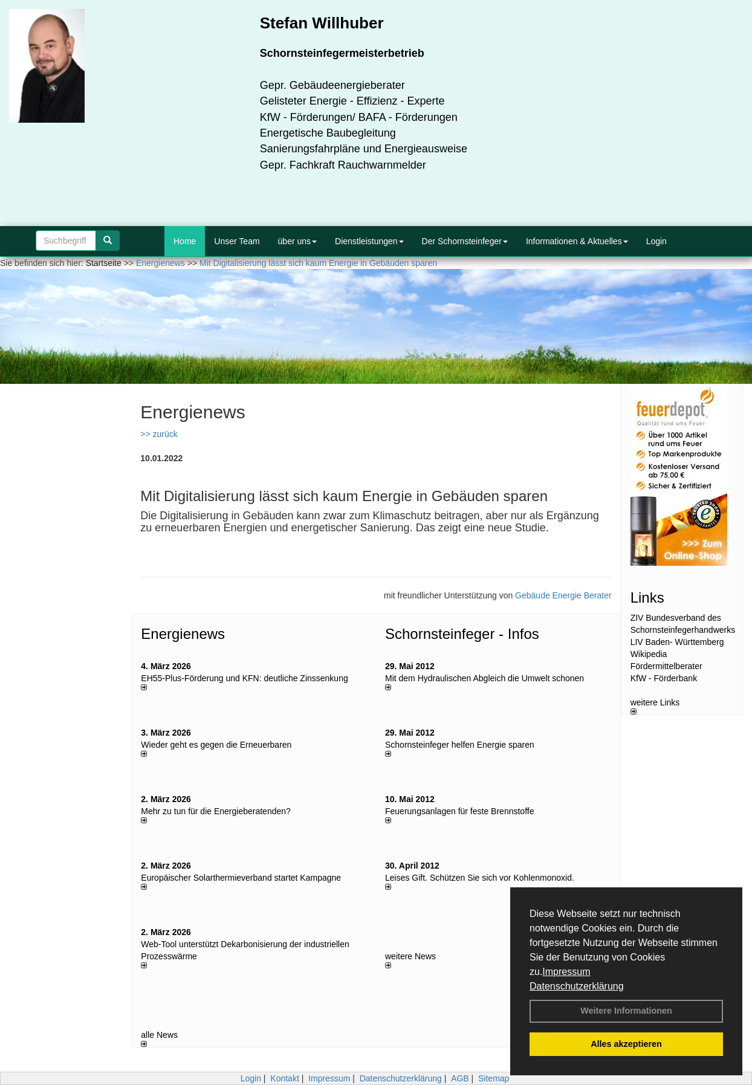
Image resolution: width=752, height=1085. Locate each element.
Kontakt (284, 1078)
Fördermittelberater (666, 666)
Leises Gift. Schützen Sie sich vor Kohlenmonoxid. (479, 878)
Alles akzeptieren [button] (626, 1044)
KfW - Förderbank (663, 678)
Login (656, 241)
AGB (460, 1078)
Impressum (566, 972)
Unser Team (236, 241)
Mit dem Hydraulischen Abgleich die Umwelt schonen (484, 678)
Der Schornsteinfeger (465, 241)
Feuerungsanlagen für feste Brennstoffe (459, 811)
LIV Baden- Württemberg (677, 642)
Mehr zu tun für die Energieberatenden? (216, 811)
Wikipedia (648, 654)
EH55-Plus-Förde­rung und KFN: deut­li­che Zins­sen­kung (244, 678)
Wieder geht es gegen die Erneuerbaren (216, 745)
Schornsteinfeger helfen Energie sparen (459, 745)
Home (184, 241)
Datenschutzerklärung (577, 986)
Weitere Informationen (626, 1010)
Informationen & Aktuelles (577, 241)
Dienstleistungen (369, 241)
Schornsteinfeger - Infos (462, 634)
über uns (297, 241)
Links (647, 597)
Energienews (183, 634)
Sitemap (493, 1078)
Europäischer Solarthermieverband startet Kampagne (241, 878)
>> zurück (158, 434)
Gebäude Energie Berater (563, 595)
